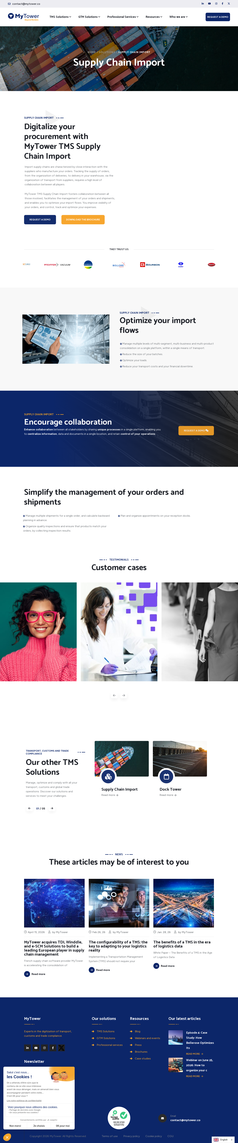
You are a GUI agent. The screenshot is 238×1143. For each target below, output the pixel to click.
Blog (137, 1031)
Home (92, 52)
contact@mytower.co (26, 3)
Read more (194, 1053)
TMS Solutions (59, 17)
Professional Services (121, 17)
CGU (170, 1136)
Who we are (177, 17)
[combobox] (223, 1140)
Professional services (110, 1045)
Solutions (107, 52)
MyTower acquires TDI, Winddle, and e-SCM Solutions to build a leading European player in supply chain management (54, 965)
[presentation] (114, 695)
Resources (153, 17)
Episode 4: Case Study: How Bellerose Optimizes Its (200, 1040)
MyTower (62, 948)
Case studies (143, 1058)
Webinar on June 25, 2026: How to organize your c (199, 1065)
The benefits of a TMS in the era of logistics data (182, 957)
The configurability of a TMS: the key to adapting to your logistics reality (118, 959)
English (221, 1139)
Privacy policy (131, 1136)
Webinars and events (147, 1038)
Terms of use (110, 1136)
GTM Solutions (88, 17)
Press (138, 1045)
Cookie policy (153, 1136)
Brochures (141, 1051)
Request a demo (217, 17)
